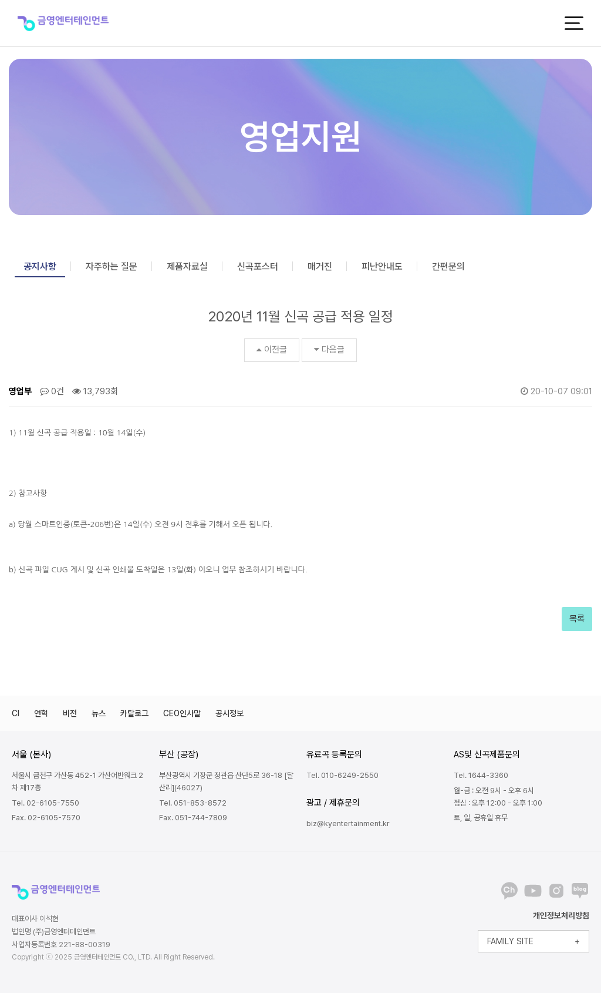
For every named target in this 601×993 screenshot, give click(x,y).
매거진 (320, 266)
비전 (70, 713)
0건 (52, 391)
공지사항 (39, 266)
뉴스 (99, 713)
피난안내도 (382, 266)
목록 (577, 618)
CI (15, 713)
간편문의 (448, 266)
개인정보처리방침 (561, 915)
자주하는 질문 (111, 266)
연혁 (41, 713)
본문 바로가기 (0, 0)
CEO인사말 (182, 713)
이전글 (271, 349)
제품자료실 (187, 266)
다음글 (329, 349)
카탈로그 (134, 713)
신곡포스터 (257, 266)
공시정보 (229, 713)
